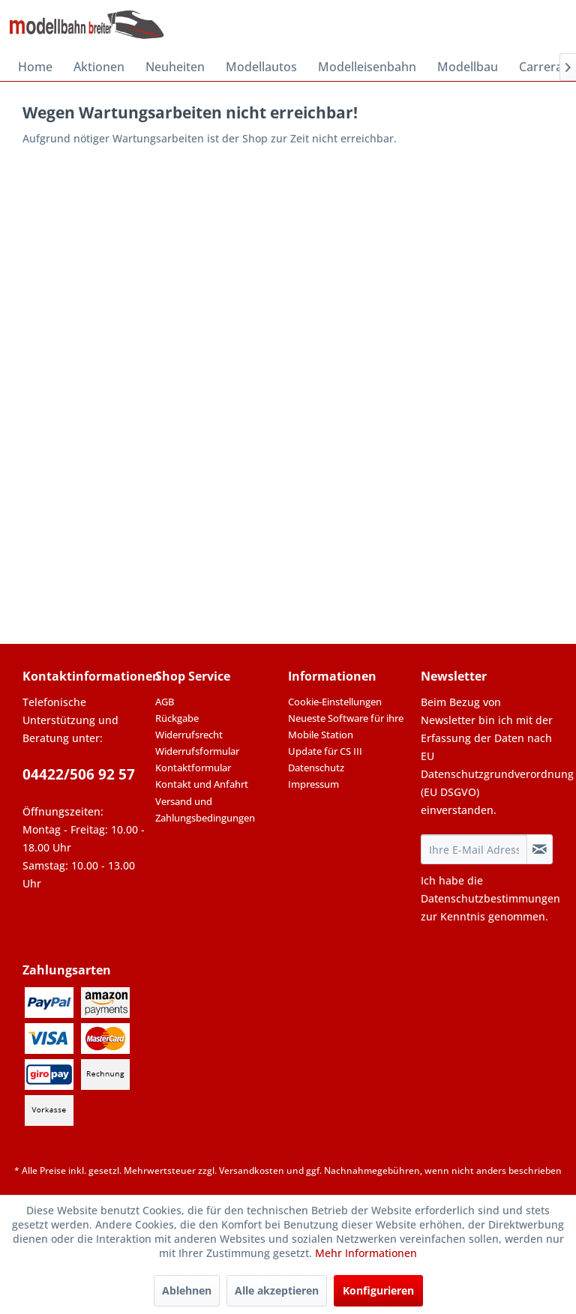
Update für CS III (325, 751)
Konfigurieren (378, 1290)
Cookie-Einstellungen (335, 701)
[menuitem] (35, 66)
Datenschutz (316, 767)
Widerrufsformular (197, 751)
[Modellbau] (467, 66)
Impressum (313, 784)
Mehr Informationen (366, 1253)
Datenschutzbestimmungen (490, 898)
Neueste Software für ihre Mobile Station (346, 726)
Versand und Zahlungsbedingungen (205, 810)
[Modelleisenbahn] (367, 66)
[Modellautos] (261, 66)
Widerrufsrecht (189, 734)
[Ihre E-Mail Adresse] (474, 849)
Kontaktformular (193, 767)
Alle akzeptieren (277, 1290)
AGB (164, 701)
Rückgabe (177, 718)
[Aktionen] (99, 66)
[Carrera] (540, 66)
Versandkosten (251, 1170)
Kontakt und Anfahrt (201, 784)
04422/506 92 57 (78, 774)
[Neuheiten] (175, 66)
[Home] (35, 66)
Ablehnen (187, 1290)
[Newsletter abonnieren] (539, 849)
